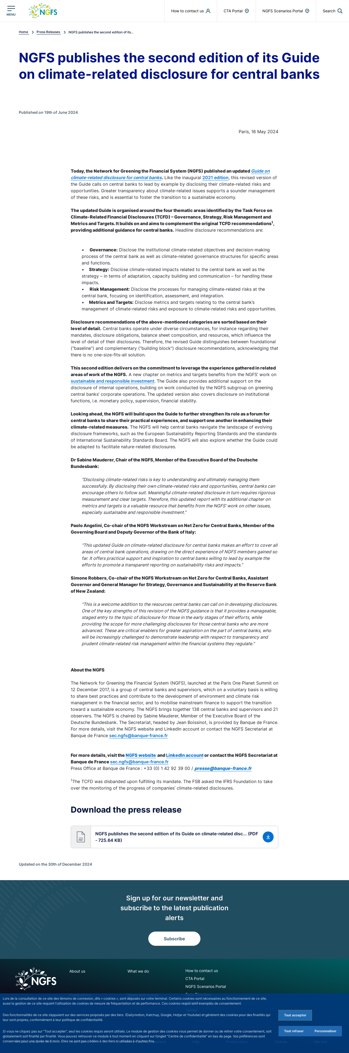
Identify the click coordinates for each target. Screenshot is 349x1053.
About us (77, 971)
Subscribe (174, 938)
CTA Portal (194, 978)
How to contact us (201, 970)
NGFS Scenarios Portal (205, 986)
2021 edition (215, 177)
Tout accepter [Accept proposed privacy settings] (295, 1015)
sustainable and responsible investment (112, 381)
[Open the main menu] (11, 11)
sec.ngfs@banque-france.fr (138, 735)
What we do (138, 971)
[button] (174, 837)
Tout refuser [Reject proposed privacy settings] (294, 1031)
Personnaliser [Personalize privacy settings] (325, 1031)
